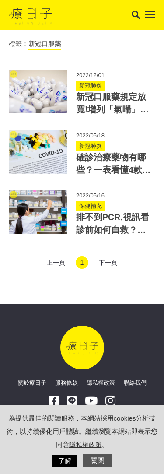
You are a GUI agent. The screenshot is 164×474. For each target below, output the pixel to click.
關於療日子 (32, 382)
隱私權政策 (101, 382)
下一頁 (108, 262)
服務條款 (66, 382)
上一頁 (56, 262)
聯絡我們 (135, 382)
